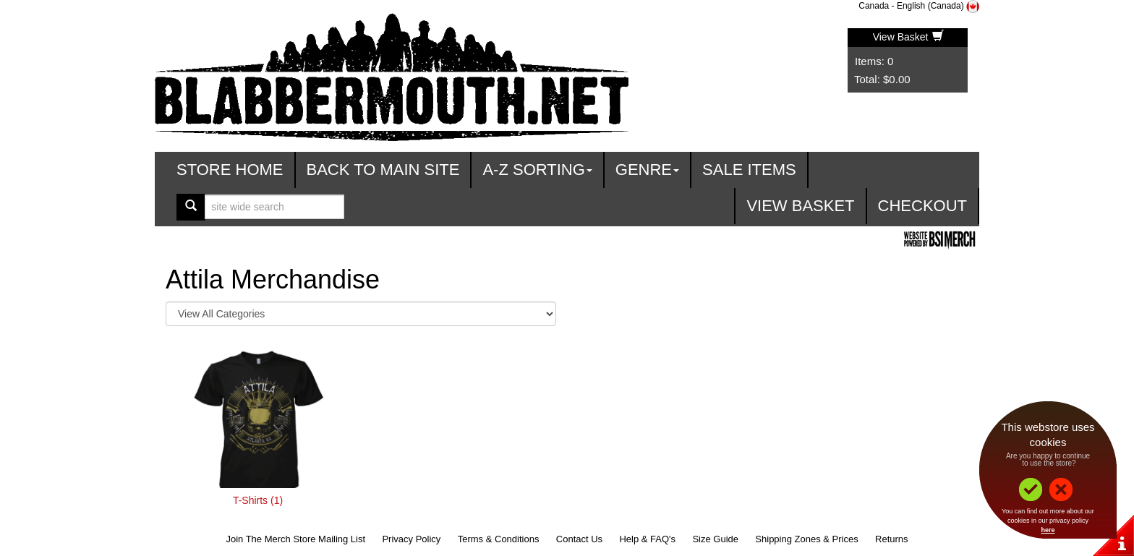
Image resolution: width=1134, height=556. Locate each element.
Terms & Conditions (499, 539)
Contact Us (579, 539)
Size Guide (715, 539)
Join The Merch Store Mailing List (295, 539)
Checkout (922, 206)
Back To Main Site (383, 170)
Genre (647, 170)
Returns (891, 539)
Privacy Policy (411, 539)
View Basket (909, 37)
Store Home (230, 170)
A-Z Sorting (537, 170)
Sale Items (749, 170)
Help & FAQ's (647, 539)
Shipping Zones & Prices (806, 539)
